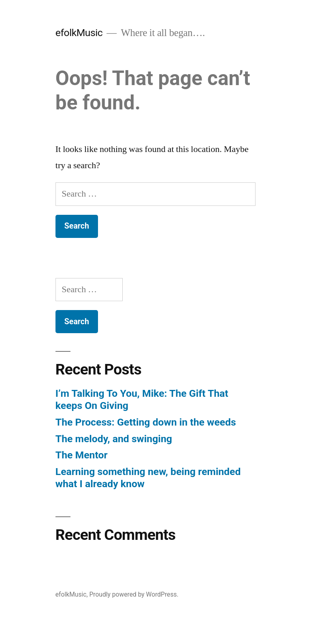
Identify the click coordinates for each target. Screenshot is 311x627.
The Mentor (81, 455)
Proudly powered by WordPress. (133, 594)
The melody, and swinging (113, 439)
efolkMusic (78, 33)
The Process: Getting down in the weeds (145, 422)
